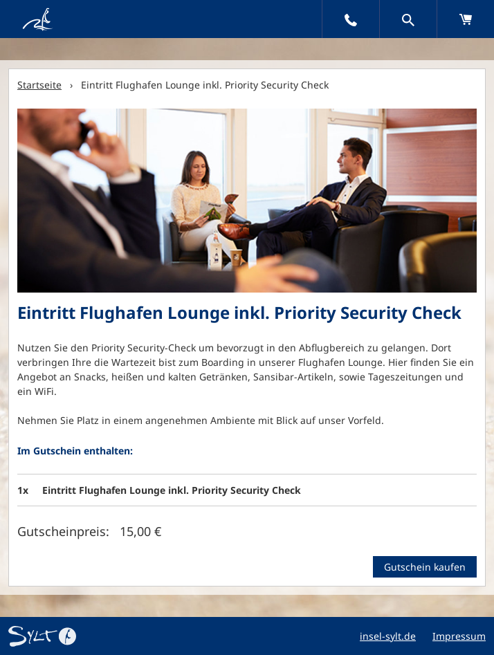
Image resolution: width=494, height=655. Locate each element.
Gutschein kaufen (425, 566)
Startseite (39, 84)
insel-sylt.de (388, 636)
